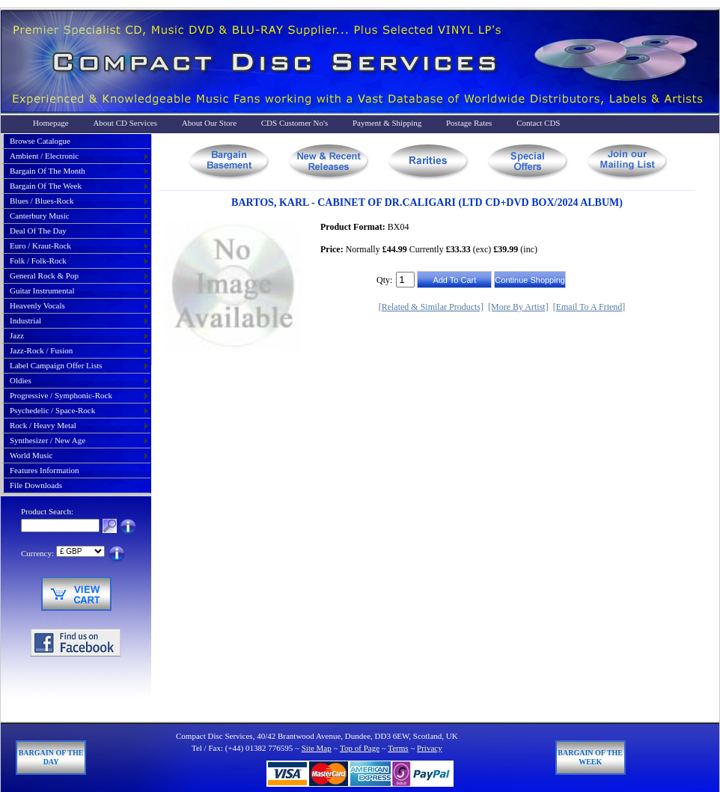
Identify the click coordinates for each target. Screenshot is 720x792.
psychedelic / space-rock (52, 410)
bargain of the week (46, 185)
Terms (398, 747)
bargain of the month (47, 170)
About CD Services (125, 122)
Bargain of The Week (590, 757)
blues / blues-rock (42, 200)
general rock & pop (44, 275)
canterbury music (40, 215)
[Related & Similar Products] (431, 307)
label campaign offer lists (56, 365)
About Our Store (209, 122)
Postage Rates (469, 122)
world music (31, 455)
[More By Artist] (518, 307)
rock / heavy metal (43, 425)
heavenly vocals (37, 305)
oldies (20, 380)
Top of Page (359, 747)
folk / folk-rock (38, 260)
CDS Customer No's (294, 122)
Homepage (51, 122)
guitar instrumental (42, 290)
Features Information (44, 470)
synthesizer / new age (47, 440)
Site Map (317, 747)
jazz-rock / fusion (41, 350)
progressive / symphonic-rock (61, 395)
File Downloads (36, 485)
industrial (25, 320)
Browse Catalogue (40, 140)
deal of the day (38, 230)
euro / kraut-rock (40, 245)
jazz (17, 335)
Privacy (429, 747)
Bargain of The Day (51, 757)
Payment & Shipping (387, 122)
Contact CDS (538, 122)
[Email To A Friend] (589, 307)
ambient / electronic (44, 155)
